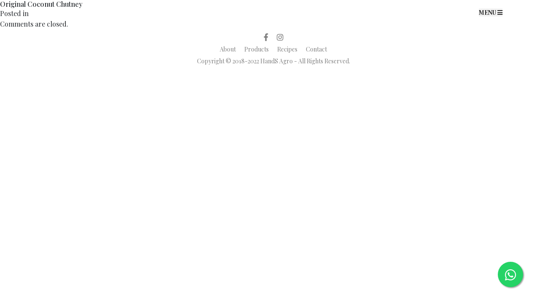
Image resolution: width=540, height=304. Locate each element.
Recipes (287, 49)
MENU (490, 12)
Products (256, 49)
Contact (316, 49)
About (228, 49)
